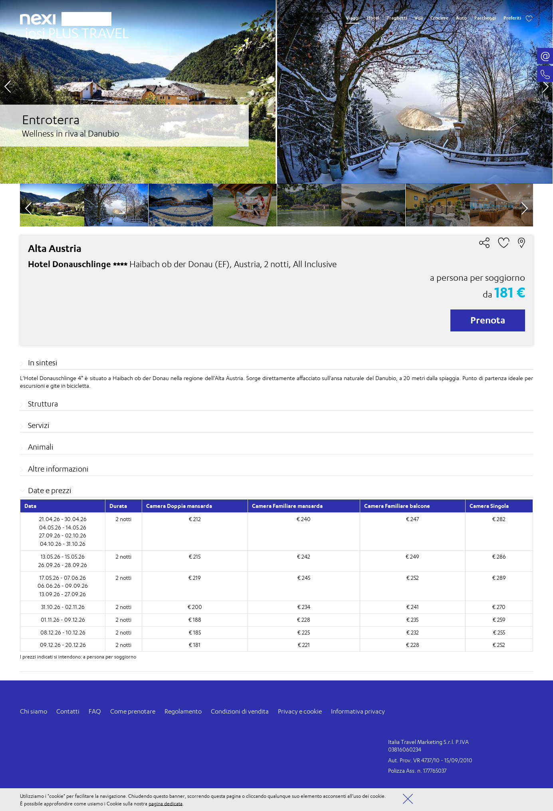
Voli (418, 18)
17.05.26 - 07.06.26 (63, 577)
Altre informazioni (58, 469)
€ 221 (304, 644)
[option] (276, 92)
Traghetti (397, 18)
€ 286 (499, 556)
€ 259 (499, 619)
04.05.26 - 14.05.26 (62, 527)
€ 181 (194, 644)
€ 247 (412, 519)
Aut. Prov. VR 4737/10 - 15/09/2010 (430, 760)
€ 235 (412, 619)
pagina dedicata (165, 803)
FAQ (95, 711)
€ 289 (499, 577)
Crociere (439, 18)
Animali (41, 447)
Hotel (373, 18)
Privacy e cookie (300, 711)
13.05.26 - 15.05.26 (63, 556)
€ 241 (412, 606)
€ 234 (303, 606)
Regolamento (183, 711)
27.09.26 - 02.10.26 (62, 535)
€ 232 (412, 632)
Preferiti (512, 18)
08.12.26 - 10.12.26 (62, 632)
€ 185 (195, 632)
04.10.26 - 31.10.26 (62, 543)
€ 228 (303, 619)
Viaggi (352, 18)
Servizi (39, 425)
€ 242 (303, 556)
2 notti (123, 519)
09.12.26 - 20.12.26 (63, 644)
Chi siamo (33, 711)
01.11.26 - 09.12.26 (63, 619)
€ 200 (195, 606)
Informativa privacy (358, 711)
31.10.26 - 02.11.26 (63, 606)
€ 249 (412, 556)
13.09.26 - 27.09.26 (63, 594)
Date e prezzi (49, 490)
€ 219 (194, 577)
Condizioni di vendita (240, 711)
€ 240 (304, 519)
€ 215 (194, 556)
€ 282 (498, 519)
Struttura (43, 403)
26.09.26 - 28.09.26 (62, 564)
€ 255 (499, 632)
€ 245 (303, 577)
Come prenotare (132, 711)
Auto (461, 18)
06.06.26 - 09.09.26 (63, 585)
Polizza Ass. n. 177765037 (417, 770)
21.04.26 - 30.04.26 (63, 519)
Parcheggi (485, 18)
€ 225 (303, 632)
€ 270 (498, 606)
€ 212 (195, 519)
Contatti (67, 711)
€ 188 (194, 619)
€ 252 (412, 577)
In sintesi (42, 362)
